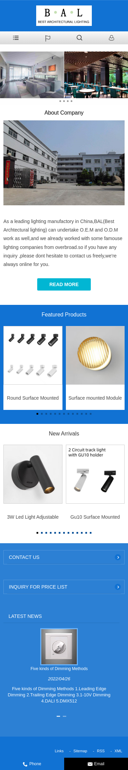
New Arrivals (64, 433)
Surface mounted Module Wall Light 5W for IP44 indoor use (95, 400)
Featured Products (64, 314)
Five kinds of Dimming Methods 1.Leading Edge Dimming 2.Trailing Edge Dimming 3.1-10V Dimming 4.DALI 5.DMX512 (59, 695)
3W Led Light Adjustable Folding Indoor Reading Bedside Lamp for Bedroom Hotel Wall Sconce (33, 519)
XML (118, 751)
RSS (101, 751)
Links (59, 751)
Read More (64, 284)
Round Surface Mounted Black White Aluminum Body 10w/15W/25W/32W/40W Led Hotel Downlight (32, 400)
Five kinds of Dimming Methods (59, 668)
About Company (64, 113)
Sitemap (80, 751)
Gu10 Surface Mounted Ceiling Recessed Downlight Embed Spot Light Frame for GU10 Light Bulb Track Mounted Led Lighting (95, 519)
